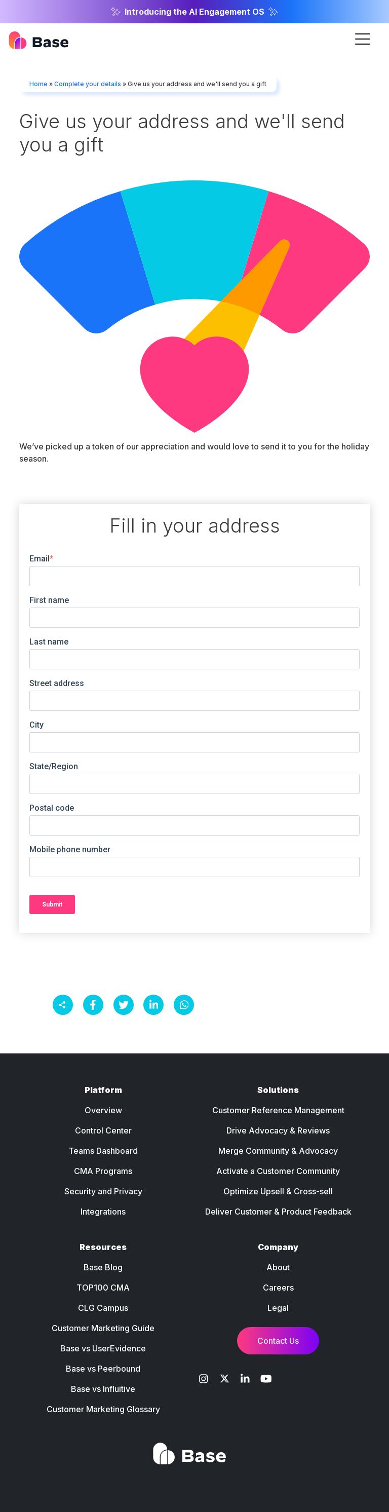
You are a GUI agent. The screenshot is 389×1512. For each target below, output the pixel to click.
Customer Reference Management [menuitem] (278, 1110)
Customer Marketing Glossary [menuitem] (103, 1409)
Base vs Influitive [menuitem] (103, 1389)
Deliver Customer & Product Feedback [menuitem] (278, 1211)
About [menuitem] (278, 1267)
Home (38, 84)
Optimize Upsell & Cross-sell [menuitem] (278, 1191)
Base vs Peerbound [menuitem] (103, 1369)
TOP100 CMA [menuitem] (103, 1287)
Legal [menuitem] (278, 1308)
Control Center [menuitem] (103, 1130)
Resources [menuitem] (103, 1247)
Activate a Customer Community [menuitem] (278, 1171)
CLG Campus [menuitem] (103, 1308)
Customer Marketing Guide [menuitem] (103, 1328)
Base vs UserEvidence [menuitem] (103, 1348)
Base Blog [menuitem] (103, 1267)
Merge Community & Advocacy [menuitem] (278, 1151)
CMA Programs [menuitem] (103, 1171)
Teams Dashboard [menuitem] (103, 1151)
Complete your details (87, 84)
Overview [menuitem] (103, 1110)
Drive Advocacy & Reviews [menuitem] (278, 1130)
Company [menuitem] (278, 1247)
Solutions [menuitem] (278, 1090)
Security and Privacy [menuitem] (103, 1191)
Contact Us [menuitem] (278, 1341)
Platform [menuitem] (103, 1090)
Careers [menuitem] (278, 1287)
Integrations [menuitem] (103, 1211)
